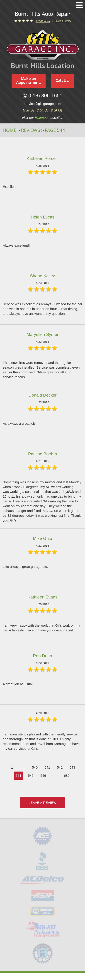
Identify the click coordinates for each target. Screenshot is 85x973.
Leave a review (42, 802)
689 (67, 775)
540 (35, 767)
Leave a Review (63, 21)
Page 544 (55, 130)
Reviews (30, 130)
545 (31, 775)
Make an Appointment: (28, 80)
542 (60, 767)
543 (72, 767)
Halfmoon (42, 117)
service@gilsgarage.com (42, 104)
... (23, 767)
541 (47, 767)
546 (43, 775)
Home (9, 130)
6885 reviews (43, 21)
